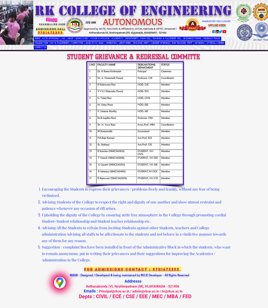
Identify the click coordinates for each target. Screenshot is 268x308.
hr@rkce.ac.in (172, 291)
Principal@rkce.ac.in (114, 291)
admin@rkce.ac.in (145, 291)
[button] (63, 39)
